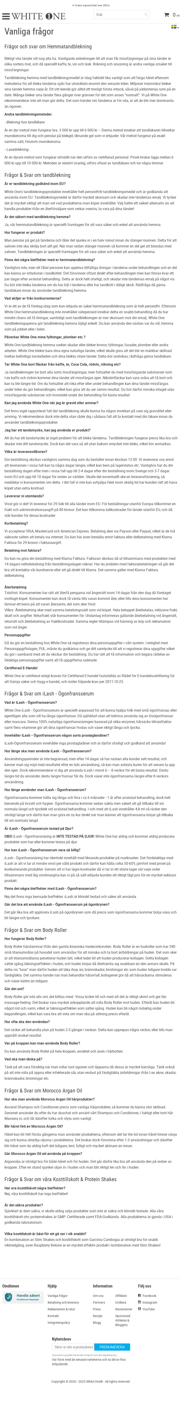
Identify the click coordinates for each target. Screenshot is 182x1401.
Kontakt (53, 1316)
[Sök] (146, 13)
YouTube (149, 1309)
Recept (98, 1316)
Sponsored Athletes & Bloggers (122, 1320)
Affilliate (121, 1296)
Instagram (150, 1302)
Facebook (149, 1296)
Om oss (98, 1296)
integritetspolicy (109, 1355)
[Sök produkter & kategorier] (122, 14)
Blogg (97, 1322)
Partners (99, 1302)
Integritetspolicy (59, 1322)
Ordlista (120, 1302)
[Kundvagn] (170, 15)
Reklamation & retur (61, 1309)
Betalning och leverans (63, 1302)
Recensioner (123, 1309)
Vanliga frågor (58, 1296)
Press (97, 1309)
